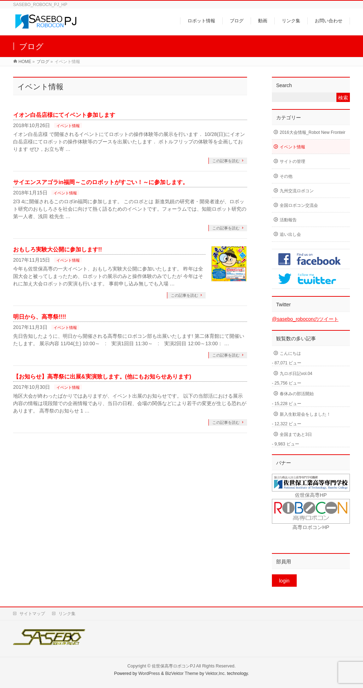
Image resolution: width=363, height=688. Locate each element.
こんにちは (290, 353)
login (284, 581)
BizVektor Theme (182, 673)
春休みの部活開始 (297, 393)
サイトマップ (32, 613)
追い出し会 (290, 234)
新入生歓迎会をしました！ (305, 414)
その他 (286, 176)
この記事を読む (226, 161)
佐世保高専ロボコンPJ (173, 666)
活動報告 (288, 219)
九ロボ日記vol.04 (296, 373)
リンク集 (67, 613)
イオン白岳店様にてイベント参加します (64, 115)
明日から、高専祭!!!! (39, 317)
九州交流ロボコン (297, 190)
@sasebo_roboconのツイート (305, 319)
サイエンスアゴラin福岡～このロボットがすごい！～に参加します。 (100, 182)
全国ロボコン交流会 (299, 205)
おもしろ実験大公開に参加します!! (57, 249)
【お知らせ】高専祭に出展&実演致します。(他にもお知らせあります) (102, 377)
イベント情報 (68, 126)
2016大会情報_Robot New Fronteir (312, 132)
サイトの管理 (292, 161)
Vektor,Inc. (215, 673)
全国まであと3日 (296, 434)
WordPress (149, 673)
